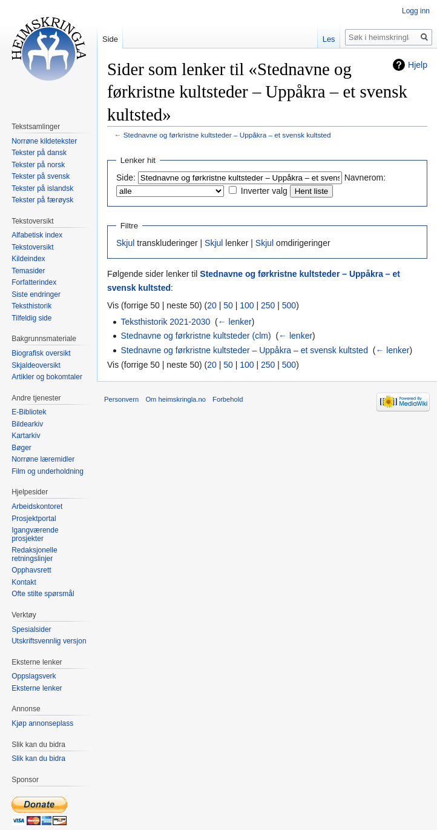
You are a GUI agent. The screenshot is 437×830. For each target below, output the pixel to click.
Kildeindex (28, 258)
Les (329, 39)
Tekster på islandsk (42, 188)
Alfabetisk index (37, 235)
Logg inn (416, 11)
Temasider (28, 271)
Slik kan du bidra (38, 758)
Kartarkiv (26, 435)
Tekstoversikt (32, 247)
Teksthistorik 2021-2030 (165, 322)
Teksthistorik (31, 306)
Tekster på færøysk (42, 200)
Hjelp (417, 65)
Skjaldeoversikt (36, 365)
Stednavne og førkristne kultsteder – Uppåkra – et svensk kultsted (227, 135)
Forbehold (227, 399)
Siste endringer (36, 294)
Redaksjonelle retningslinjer (34, 554)
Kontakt (24, 582)
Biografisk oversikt (41, 353)
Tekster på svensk (41, 176)
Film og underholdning (48, 471)
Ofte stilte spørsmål (43, 593)
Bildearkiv (27, 424)
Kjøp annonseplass (42, 723)
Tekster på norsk (38, 165)
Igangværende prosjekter (35, 534)
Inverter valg (264, 191)
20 (212, 305)
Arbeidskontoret (37, 506)
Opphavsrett (31, 570)
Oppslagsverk (34, 676)
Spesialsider (31, 629)
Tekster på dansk (39, 152)
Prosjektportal (34, 518)
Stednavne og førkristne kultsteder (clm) (195, 335)
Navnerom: (365, 177)
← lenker (235, 322)
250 (268, 305)
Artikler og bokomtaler (47, 377)
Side (110, 39)
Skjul (125, 243)
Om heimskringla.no (175, 399)
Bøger (21, 447)
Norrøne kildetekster (44, 141)
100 (247, 305)
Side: (126, 177)
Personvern (121, 399)
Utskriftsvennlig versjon (49, 641)
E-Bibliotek (29, 412)
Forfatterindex (34, 282)
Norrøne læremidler (43, 459)
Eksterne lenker (37, 688)
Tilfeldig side (31, 318)
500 (289, 305)
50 (228, 305)
